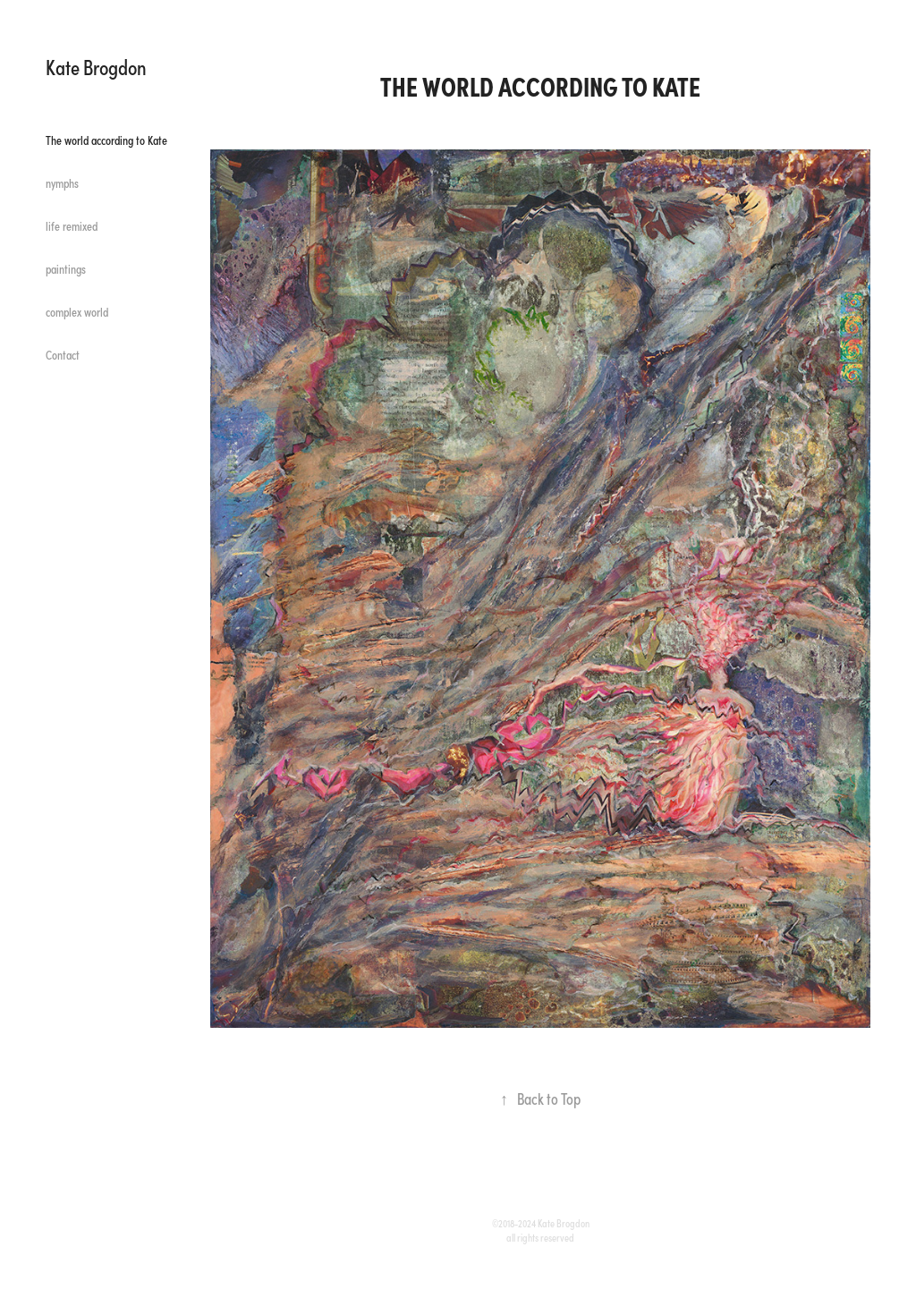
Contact (63, 354)
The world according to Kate (106, 139)
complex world (77, 311)
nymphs (62, 182)
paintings (66, 268)
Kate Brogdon (96, 66)
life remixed (72, 225)
